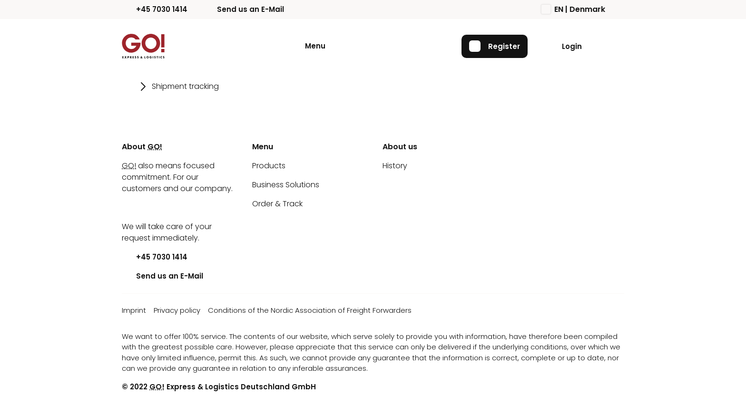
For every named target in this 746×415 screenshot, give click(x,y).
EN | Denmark (573, 9)
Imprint (134, 310)
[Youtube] (129, 207)
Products (268, 165)
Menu (315, 46)
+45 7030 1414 (154, 9)
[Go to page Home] (128, 86)
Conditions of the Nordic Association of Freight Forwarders (310, 310)
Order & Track (277, 203)
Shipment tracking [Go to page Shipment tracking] (185, 86)
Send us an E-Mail (243, 9)
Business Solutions (285, 184)
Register (494, 46)
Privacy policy (177, 310)
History (395, 165)
